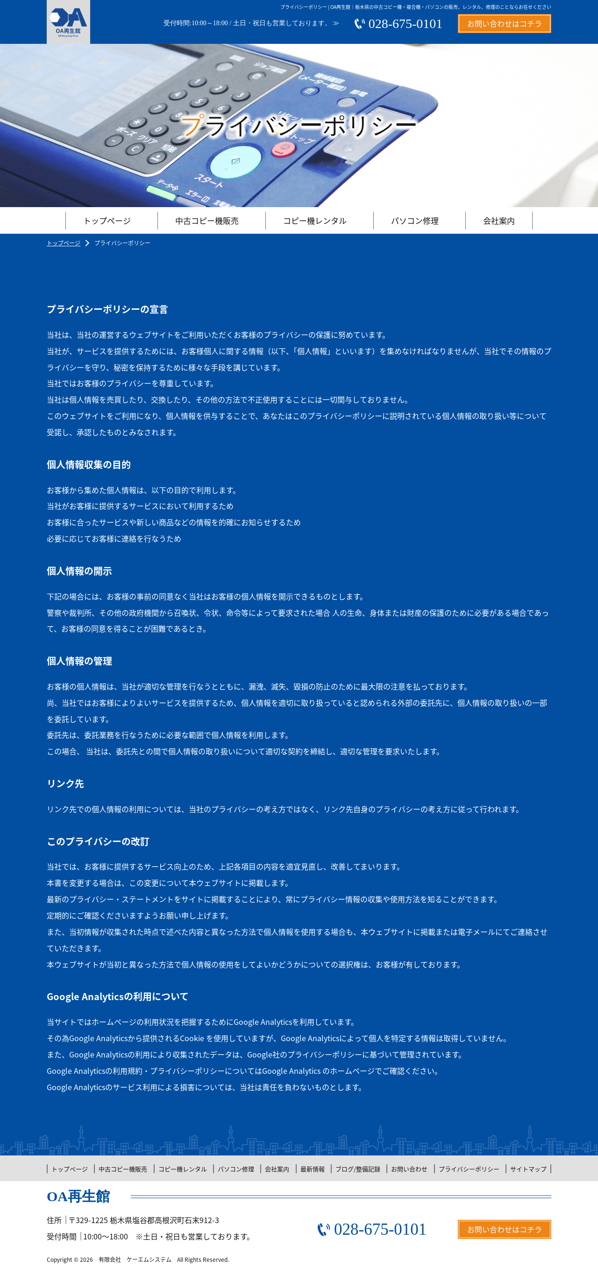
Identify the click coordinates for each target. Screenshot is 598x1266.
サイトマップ (528, 1168)
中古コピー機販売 (207, 220)
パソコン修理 (415, 220)
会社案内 (499, 220)
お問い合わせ (409, 1168)
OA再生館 (78, 1196)
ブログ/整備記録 (357, 1168)
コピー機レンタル (315, 220)
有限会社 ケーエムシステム (135, 1259)
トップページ (107, 220)
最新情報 (312, 1168)
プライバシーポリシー (469, 1168)
